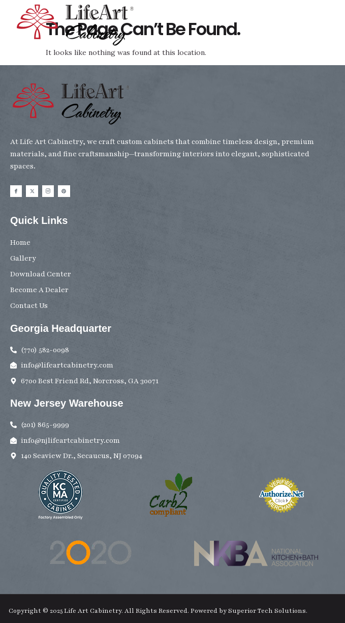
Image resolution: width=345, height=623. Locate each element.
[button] (331, 29)
